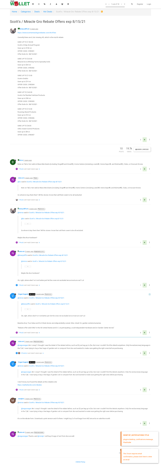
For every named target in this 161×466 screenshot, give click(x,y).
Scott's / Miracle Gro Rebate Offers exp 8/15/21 (44, 182)
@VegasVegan (38, 341)
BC (20, 160)
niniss (20, 178)
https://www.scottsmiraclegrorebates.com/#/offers (37, 33)
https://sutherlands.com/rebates (30, 385)
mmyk (20, 399)
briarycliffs (24, 29)
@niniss (41, 208)
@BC (35, 178)
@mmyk (41, 436)
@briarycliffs (39, 251)
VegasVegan (22, 294)
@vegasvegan (23, 345)
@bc (19, 182)
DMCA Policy (80, 462)
